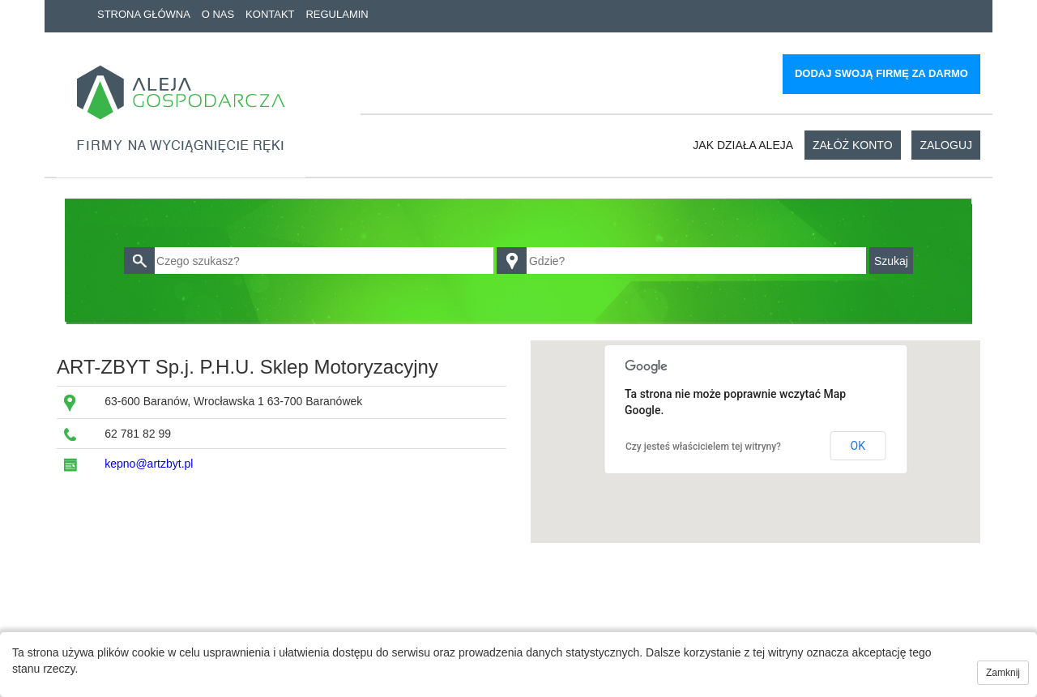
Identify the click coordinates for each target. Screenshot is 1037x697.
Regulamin (336, 14)
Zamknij (1003, 672)
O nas (218, 14)
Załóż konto (853, 145)
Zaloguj (946, 145)
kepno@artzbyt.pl (149, 463)
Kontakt (269, 14)
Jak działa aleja (743, 145)
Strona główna (143, 14)
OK (858, 445)
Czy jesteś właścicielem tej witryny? (703, 446)
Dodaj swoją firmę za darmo (881, 73)
